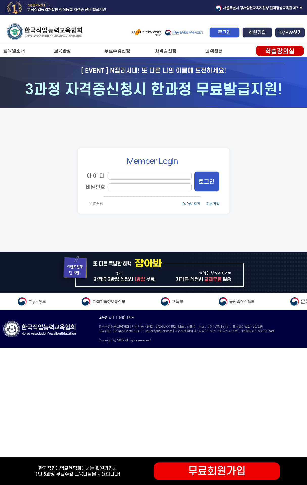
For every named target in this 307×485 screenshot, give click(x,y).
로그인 (224, 32)
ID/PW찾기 (290, 32)
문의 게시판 (127, 317)
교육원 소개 (107, 317)
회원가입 (257, 32)
